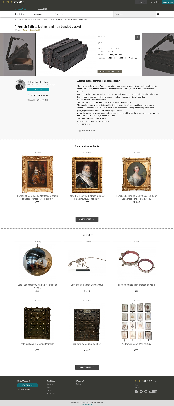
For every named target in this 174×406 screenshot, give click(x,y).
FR (151, 2)
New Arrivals (19, 14)
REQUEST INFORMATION (110, 71)
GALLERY (31, 100)
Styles (49, 387)
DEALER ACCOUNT (23, 380)
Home (136, 384)
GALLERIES (43, 8)
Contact (137, 387)
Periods (49, 390)
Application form (24, 389)
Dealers (78, 384)
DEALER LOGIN (27, 385)
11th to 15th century (49, 19)
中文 (157, 2)
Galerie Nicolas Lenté (38, 82)
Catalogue (27, 19)
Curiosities (36, 19)
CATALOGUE (20, 8)
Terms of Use (75, 402)
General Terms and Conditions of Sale (92, 402)
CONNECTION (168, 2)
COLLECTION (42, 100)
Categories (50, 384)
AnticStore (17, 19)
